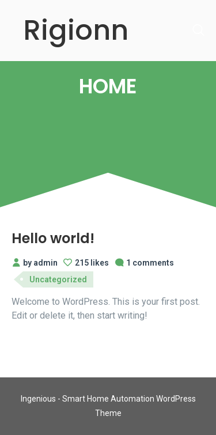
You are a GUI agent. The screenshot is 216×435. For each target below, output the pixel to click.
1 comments (144, 262)
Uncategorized (58, 279)
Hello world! (53, 238)
